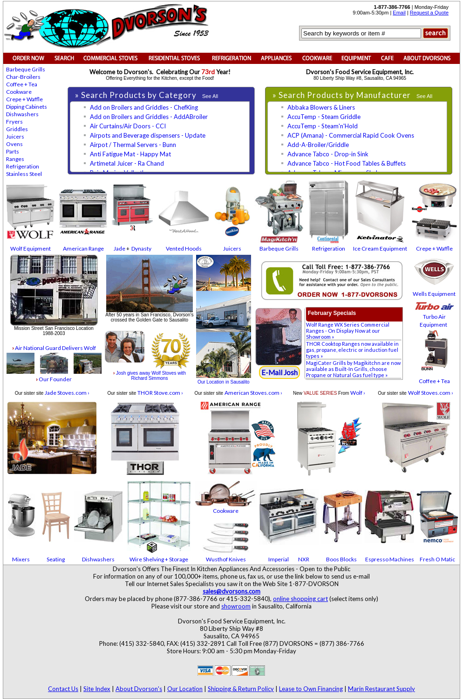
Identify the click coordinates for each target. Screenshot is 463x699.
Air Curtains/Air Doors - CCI (128, 126)
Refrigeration (22, 166)
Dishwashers (22, 114)
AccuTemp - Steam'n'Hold (322, 126)
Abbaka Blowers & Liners (321, 107)
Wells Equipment (434, 293)
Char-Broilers (23, 76)
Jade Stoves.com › (67, 392)
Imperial (278, 559)
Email (399, 12)
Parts (12, 151)
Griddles (17, 129)
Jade (119, 248)
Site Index (96, 688)
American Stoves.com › (253, 392)
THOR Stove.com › (160, 392)
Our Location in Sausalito (223, 381)
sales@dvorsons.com (231, 591)
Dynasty (141, 248)
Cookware (19, 91)
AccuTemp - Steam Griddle (324, 116)
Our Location (185, 688)
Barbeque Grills (25, 69)
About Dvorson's (139, 688)
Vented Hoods (184, 248)
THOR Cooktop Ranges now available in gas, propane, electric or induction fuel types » (352, 350)
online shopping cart (300, 598)
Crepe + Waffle (24, 99)
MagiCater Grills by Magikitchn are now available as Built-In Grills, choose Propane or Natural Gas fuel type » (353, 369)
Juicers (15, 136)
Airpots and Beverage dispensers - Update (147, 135)
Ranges (15, 158)
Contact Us (63, 688)
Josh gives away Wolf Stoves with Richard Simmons (149, 375)
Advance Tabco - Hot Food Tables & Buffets (346, 163)
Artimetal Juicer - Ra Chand (127, 163)
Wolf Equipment (30, 248)
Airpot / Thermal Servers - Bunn (133, 144)
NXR (303, 559)
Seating (56, 559)
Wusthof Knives (226, 559)
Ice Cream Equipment (380, 248)
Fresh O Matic (437, 559)
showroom (236, 606)
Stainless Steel (24, 173)
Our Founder (54, 379)
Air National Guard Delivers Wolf (54, 347)
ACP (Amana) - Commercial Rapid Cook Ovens (350, 135)
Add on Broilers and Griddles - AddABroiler (149, 116)
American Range (83, 248)
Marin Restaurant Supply (381, 688)
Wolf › (357, 392)
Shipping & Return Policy (241, 688)
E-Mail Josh (279, 372)
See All (210, 96)
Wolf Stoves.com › (430, 392)
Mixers (21, 559)
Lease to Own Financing (311, 688)
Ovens (14, 143)
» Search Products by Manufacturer (342, 95)
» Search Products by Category (136, 95)
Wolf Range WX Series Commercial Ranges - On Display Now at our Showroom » (347, 331)
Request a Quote (429, 12)
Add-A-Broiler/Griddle (318, 144)
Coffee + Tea (21, 84)
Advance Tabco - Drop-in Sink (327, 154)
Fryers (14, 121)
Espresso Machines (389, 559)
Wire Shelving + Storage (158, 559)
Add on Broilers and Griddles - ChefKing (144, 107)
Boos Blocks (341, 559)
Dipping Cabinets (26, 106)
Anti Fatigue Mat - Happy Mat (130, 154)
